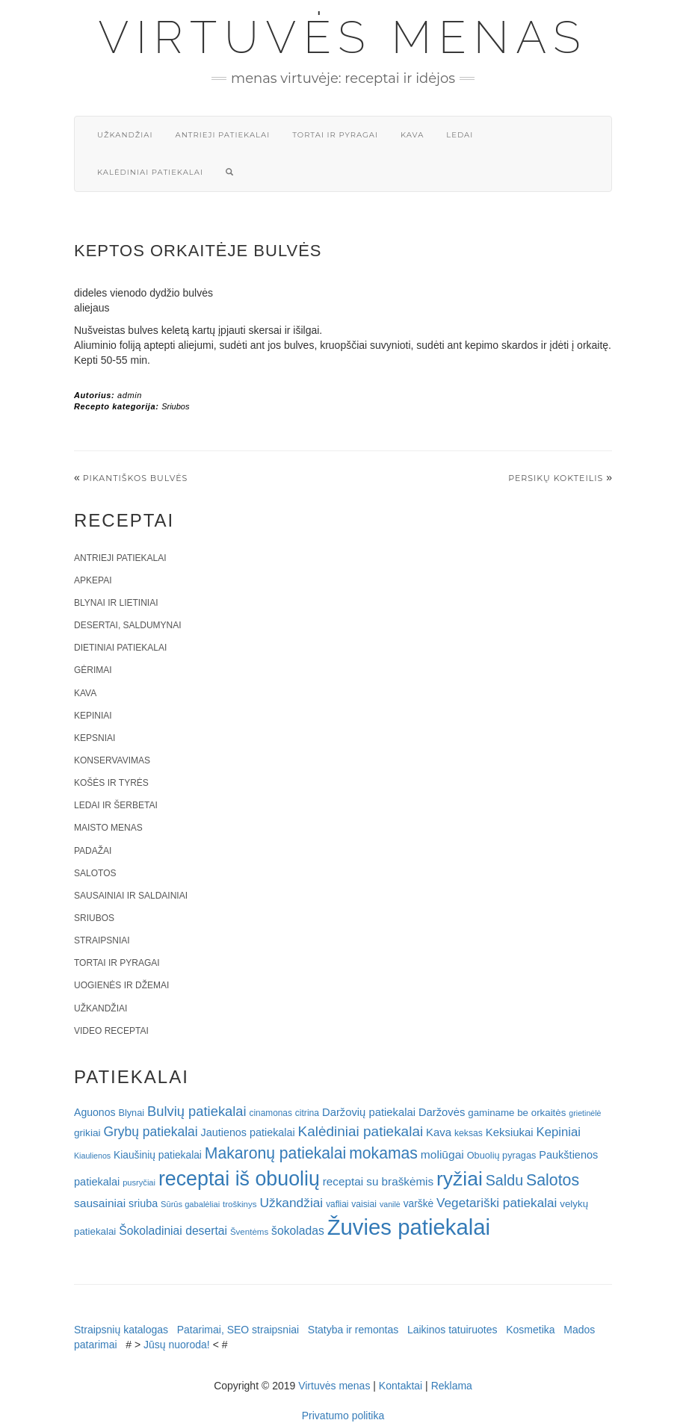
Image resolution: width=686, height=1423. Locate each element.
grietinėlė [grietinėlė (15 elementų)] (585, 1113)
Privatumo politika (343, 1416)
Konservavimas (112, 760)
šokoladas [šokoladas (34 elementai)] (297, 1230)
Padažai (92, 851)
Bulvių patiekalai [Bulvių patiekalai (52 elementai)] (197, 1111)
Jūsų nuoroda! (176, 1345)
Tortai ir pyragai (335, 135)
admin (129, 395)
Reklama (451, 1386)
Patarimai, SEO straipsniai (238, 1330)
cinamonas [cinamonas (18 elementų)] (271, 1113)
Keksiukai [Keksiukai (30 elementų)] (510, 1132)
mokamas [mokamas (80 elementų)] (383, 1153)
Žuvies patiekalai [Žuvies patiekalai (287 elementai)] (408, 1227)
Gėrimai (93, 670)
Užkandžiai (124, 135)
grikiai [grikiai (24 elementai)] (87, 1132)
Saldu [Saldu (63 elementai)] (504, 1180)
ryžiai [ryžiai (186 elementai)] (459, 1179)
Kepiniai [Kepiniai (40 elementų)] (559, 1132)
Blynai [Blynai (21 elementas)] (131, 1112)
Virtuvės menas (343, 37)
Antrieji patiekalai (222, 135)
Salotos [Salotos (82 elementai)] (552, 1180)
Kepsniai (94, 738)
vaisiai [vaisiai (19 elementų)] (364, 1204)
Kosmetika (530, 1330)
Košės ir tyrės (111, 783)
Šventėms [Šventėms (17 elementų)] (249, 1231)
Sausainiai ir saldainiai (131, 895)
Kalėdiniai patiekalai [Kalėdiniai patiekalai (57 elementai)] (361, 1131)
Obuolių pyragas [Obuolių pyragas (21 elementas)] (502, 1155)
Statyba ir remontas (353, 1330)
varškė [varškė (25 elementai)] (419, 1203)
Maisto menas (108, 827)
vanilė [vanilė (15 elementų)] (390, 1204)
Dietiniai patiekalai (120, 647)
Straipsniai (102, 940)
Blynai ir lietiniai (116, 603)
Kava (412, 135)
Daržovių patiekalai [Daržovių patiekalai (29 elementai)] (368, 1112)
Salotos (95, 873)
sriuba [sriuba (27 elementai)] (143, 1203)
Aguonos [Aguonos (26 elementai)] (95, 1112)
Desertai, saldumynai (128, 625)
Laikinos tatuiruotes (452, 1330)
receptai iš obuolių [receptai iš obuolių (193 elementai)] (239, 1179)
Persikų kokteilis (555, 478)
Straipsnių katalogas (121, 1330)
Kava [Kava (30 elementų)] (438, 1132)
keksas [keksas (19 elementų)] (468, 1133)
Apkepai (92, 580)
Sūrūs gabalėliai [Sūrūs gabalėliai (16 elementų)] (190, 1204)
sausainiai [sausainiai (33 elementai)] (100, 1203)
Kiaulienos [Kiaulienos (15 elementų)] (92, 1155)
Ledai (459, 135)
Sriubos (175, 406)
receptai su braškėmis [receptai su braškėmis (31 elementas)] (378, 1181)
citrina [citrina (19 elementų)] (307, 1113)
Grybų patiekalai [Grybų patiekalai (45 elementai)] (150, 1131)
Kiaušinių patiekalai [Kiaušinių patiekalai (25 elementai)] (158, 1155)
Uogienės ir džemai (121, 985)
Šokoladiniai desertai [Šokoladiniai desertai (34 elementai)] (173, 1230)
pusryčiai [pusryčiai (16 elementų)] (139, 1182)
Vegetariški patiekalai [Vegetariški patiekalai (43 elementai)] (496, 1202)
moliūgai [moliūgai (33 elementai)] (442, 1154)
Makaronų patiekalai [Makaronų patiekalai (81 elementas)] (275, 1153)
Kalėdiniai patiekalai (150, 172)
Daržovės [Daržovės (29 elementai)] (442, 1112)
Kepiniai (93, 715)
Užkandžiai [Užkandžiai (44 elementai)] (291, 1202)
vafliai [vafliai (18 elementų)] (337, 1204)
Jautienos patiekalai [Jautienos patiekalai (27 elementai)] (248, 1132)
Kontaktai (400, 1386)
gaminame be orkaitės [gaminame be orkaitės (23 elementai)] (517, 1112)
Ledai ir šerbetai (116, 805)
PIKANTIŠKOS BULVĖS (135, 478)
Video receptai (111, 1031)
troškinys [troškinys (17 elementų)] (240, 1204)
